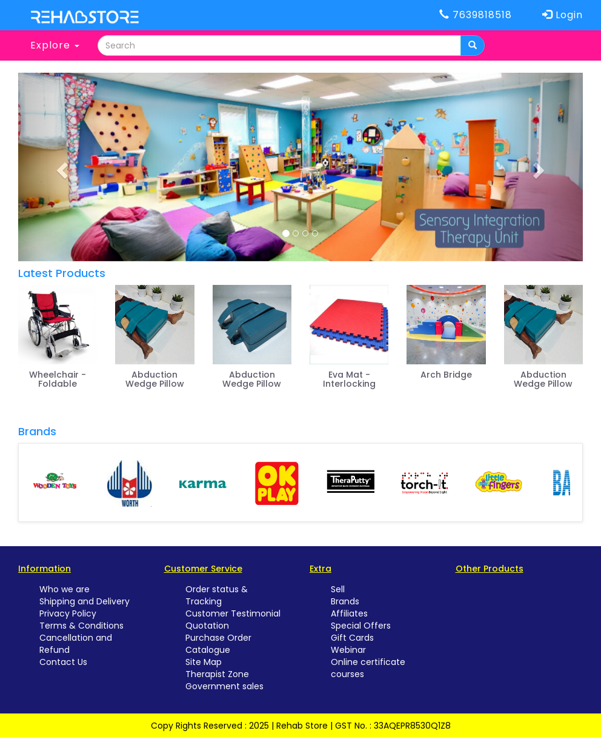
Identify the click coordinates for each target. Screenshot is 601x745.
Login (562, 15)
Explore (54, 45)
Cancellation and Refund (75, 644)
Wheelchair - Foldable (57, 379)
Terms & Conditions (81, 626)
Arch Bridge (446, 375)
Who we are (64, 589)
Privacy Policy (67, 613)
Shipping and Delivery (84, 601)
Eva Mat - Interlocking (349, 379)
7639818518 (475, 15)
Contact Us (63, 662)
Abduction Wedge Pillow (154, 379)
